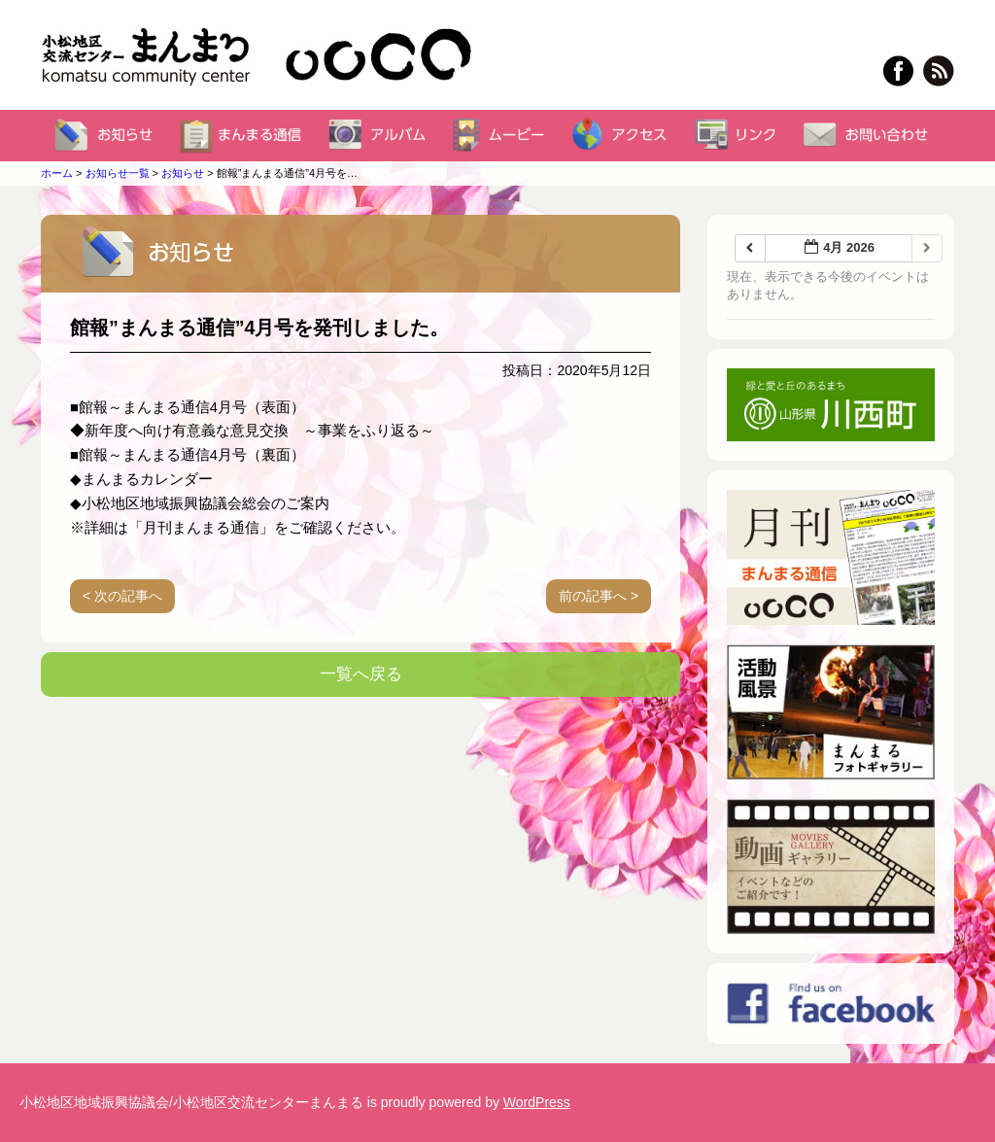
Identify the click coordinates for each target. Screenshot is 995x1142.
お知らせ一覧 (118, 173)
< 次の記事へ (122, 596)
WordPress (536, 1102)
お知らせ (182, 173)
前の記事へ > (598, 596)
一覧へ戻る (361, 674)
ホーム (57, 173)
